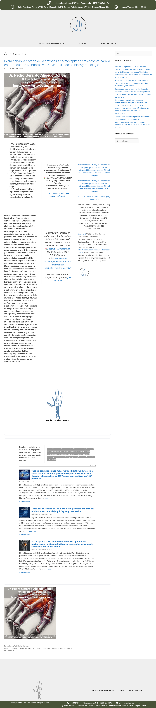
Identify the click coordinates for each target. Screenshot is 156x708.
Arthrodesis (10, 648)
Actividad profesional (21, 646)
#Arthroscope (64, 261)
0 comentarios (24, 502)
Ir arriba (93, 465)
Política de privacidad (109, 43)
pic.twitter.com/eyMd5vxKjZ (57, 267)
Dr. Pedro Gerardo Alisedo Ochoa (51, 43)
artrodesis (28, 648)
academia (9, 646)
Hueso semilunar (48, 648)
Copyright (82, 234)
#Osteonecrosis (59, 258)
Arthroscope (19, 648)
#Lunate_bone (51, 261)
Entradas (82, 43)
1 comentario (11, 650)
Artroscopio (37, 648)
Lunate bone (58, 648)
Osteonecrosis (69, 648)
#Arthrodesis (58, 264)
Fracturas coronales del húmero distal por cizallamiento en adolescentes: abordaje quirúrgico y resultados (62, 510)
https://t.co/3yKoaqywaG (58, 248)
